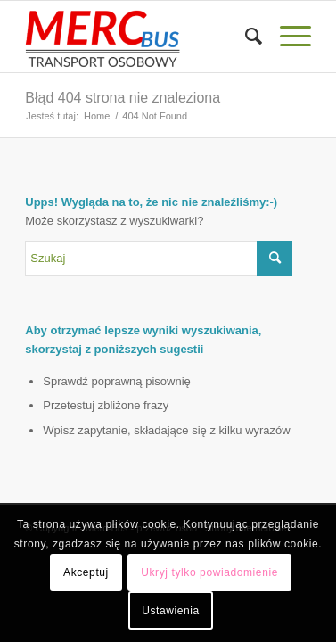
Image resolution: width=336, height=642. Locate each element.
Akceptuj (86, 572)
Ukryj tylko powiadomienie (209, 572)
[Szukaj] (244, 36)
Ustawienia (171, 611)
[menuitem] (244, 36)
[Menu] (286, 36)
